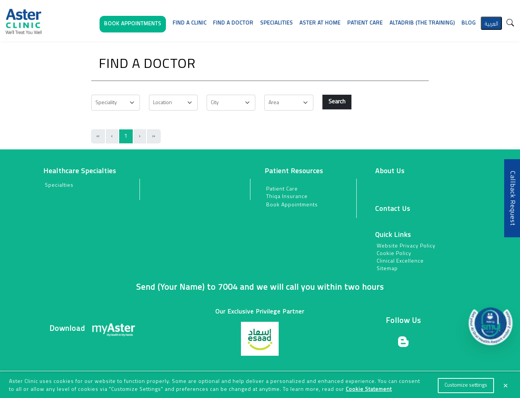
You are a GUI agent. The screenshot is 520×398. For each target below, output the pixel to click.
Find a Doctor (233, 23)
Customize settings (466, 385)
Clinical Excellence (400, 261)
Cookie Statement (369, 389)
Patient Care (282, 189)
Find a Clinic (190, 23)
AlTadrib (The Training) (422, 23)
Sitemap (387, 269)
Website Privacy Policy (406, 246)
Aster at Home (320, 23)
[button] (133, 26)
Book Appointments (292, 205)
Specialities (276, 23)
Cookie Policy (394, 254)
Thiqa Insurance (287, 197)
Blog (469, 23)
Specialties (59, 185)
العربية (491, 22)
